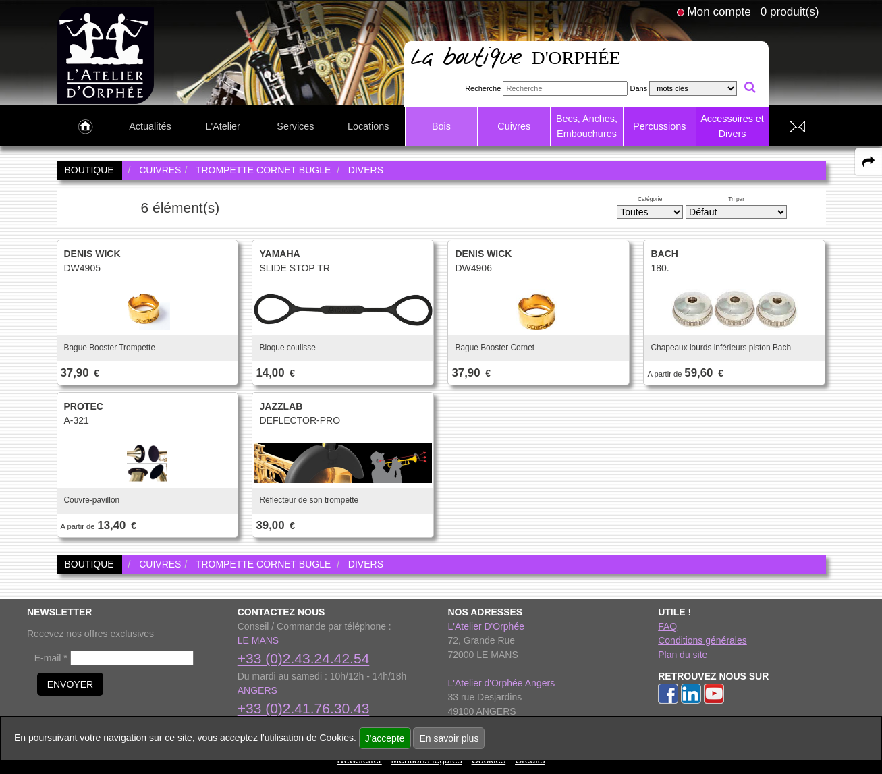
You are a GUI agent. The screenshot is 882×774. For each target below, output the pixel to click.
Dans (638, 88)
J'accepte (385, 738)
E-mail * (50, 658)
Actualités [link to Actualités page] (150, 126)
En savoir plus (448, 738)
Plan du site (682, 654)
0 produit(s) (790, 11)
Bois (441, 126)
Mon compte (718, 11)
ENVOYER (70, 684)
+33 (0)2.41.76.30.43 (304, 708)
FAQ (667, 626)
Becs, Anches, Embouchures (586, 126)
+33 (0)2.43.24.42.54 (304, 658)
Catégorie (650, 199)
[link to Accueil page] (85, 127)
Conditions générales (702, 640)
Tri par (736, 199)
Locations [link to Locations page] (368, 126)
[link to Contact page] (797, 127)
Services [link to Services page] (295, 126)
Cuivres (513, 126)
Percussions (659, 126)
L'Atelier (222, 126)
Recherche (483, 88)
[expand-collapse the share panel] (868, 161)
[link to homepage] (106, 55)
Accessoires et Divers (732, 126)
